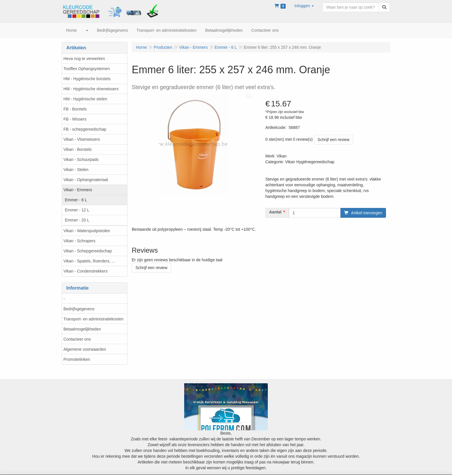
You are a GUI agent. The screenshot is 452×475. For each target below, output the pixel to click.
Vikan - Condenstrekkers (85, 271)
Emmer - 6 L (76, 200)
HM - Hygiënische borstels (86, 78)
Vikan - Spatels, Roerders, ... (89, 261)
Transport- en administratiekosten (93, 319)
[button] (304, 6)
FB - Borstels (75, 109)
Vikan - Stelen (75, 169)
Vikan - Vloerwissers (81, 139)
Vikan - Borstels (77, 149)
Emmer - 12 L (77, 210)
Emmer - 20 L (77, 220)
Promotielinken (76, 359)
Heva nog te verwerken (84, 58)
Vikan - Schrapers (79, 241)
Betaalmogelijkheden (82, 329)
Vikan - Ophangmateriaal (85, 179)
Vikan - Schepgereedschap (87, 251)
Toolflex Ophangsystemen (86, 68)
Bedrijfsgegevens (78, 309)
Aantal (275, 212)
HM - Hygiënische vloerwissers (90, 89)
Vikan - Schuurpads (81, 159)
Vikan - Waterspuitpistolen (86, 230)
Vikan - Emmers (77, 189)
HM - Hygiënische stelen (85, 99)
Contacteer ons (77, 339)
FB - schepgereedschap (84, 129)
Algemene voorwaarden (84, 349)
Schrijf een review (334, 139)
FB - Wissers (74, 119)
